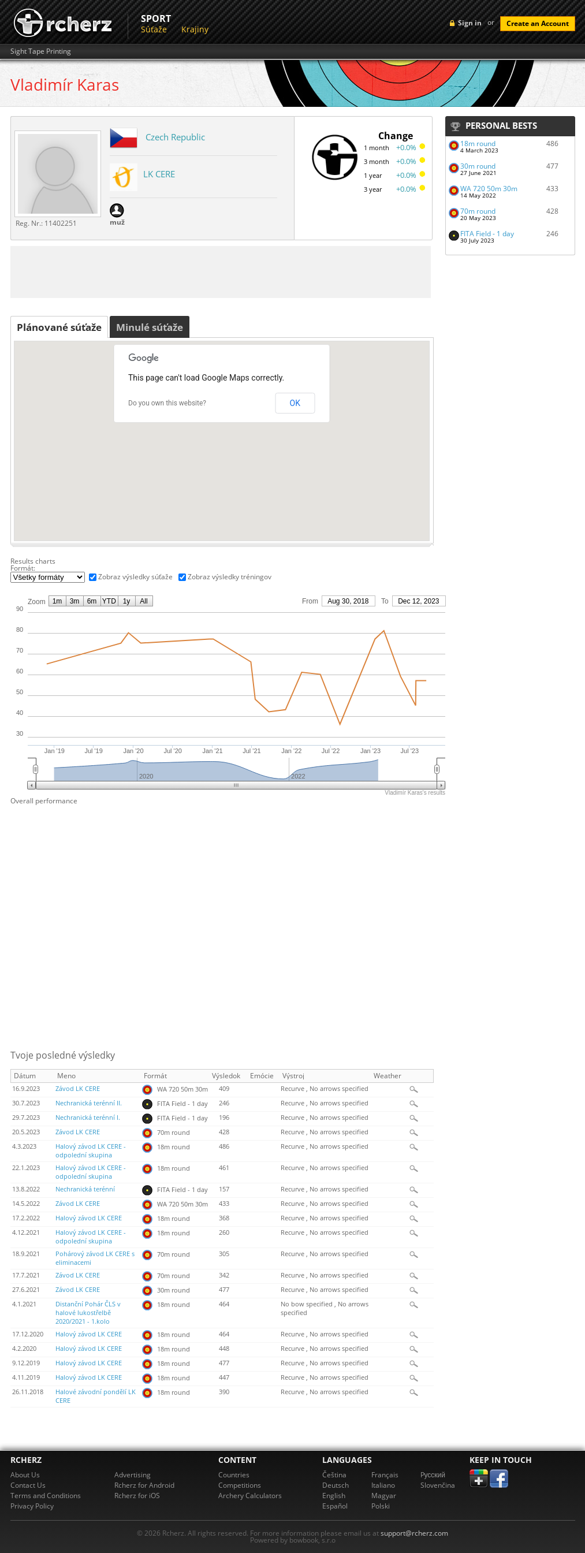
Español (335, 1506)
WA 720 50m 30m (488, 188)
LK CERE (159, 174)
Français (384, 1475)
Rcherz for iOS (137, 1495)
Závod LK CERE (77, 1089)
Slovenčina (437, 1485)
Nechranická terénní (85, 1189)
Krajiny (194, 29)
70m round (477, 211)
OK (295, 403)
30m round (477, 166)
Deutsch (335, 1485)
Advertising (132, 1475)
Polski (380, 1506)
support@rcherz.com (414, 1533)
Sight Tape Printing (40, 51)
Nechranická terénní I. (87, 1117)
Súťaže (154, 29)
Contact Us (28, 1485)
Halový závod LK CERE (88, 1218)
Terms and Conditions (45, 1495)
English (333, 1495)
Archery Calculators (250, 1495)
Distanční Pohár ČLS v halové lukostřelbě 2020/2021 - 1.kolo (88, 1312)
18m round (477, 143)
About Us (25, 1475)
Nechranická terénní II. (88, 1103)
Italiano (383, 1485)
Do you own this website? (167, 403)
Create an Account (537, 23)
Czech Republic (175, 137)
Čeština (334, 1475)
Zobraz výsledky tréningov (229, 577)
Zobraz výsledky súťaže (135, 577)
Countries (233, 1475)
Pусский (433, 1475)
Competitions (239, 1485)
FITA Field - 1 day (487, 234)
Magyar (383, 1495)
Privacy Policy (32, 1506)
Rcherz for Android (144, 1485)
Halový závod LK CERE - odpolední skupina (90, 1150)
